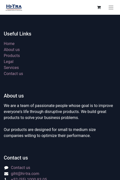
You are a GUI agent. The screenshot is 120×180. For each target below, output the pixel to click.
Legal (9, 61)
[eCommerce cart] (99, 7)
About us (12, 49)
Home (9, 43)
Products (12, 55)
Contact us (13, 73)
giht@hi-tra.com (25, 173)
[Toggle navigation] (111, 7)
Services (11, 67)
